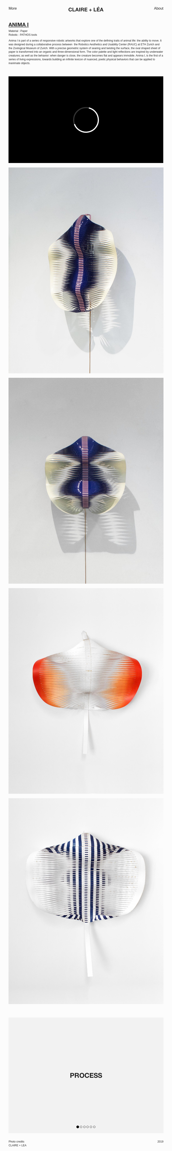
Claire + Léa (85, 10)
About (158, 8)
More (13, 8)
